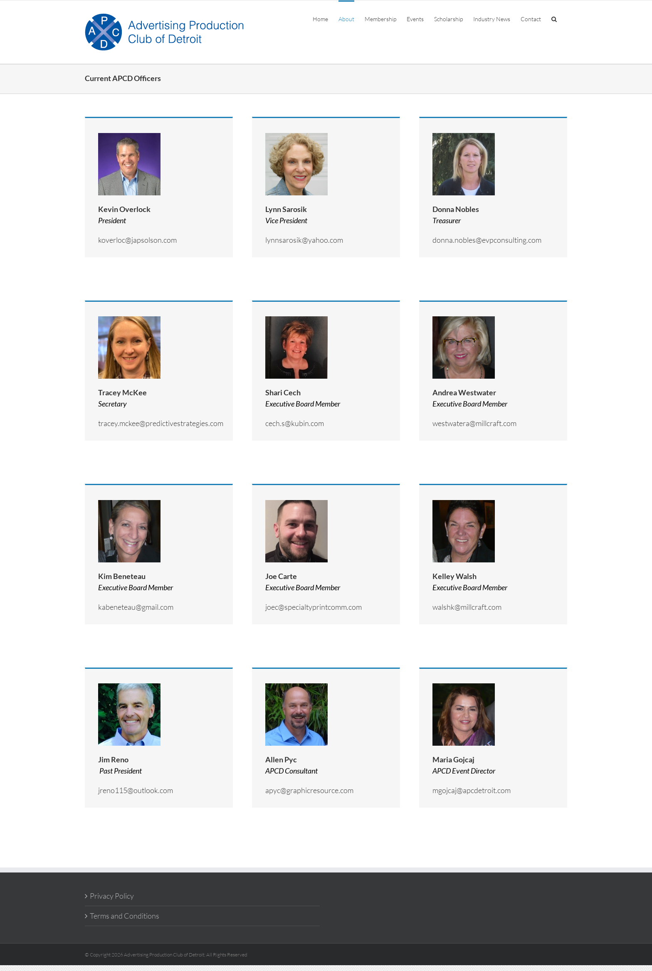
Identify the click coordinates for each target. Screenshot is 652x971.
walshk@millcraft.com (466, 606)
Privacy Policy (112, 895)
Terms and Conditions (124, 915)
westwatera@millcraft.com (474, 423)
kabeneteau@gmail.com (135, 606)
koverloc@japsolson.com (137, 239)
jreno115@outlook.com (135, 790)
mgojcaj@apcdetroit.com (471, 790)
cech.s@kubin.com (294, 423)
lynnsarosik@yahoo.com (304, 239)
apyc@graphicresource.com (309, 790)
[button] (554, 18)
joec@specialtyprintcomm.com (313, 606)
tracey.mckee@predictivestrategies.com (160, 423)
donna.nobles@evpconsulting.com (486, 239)
